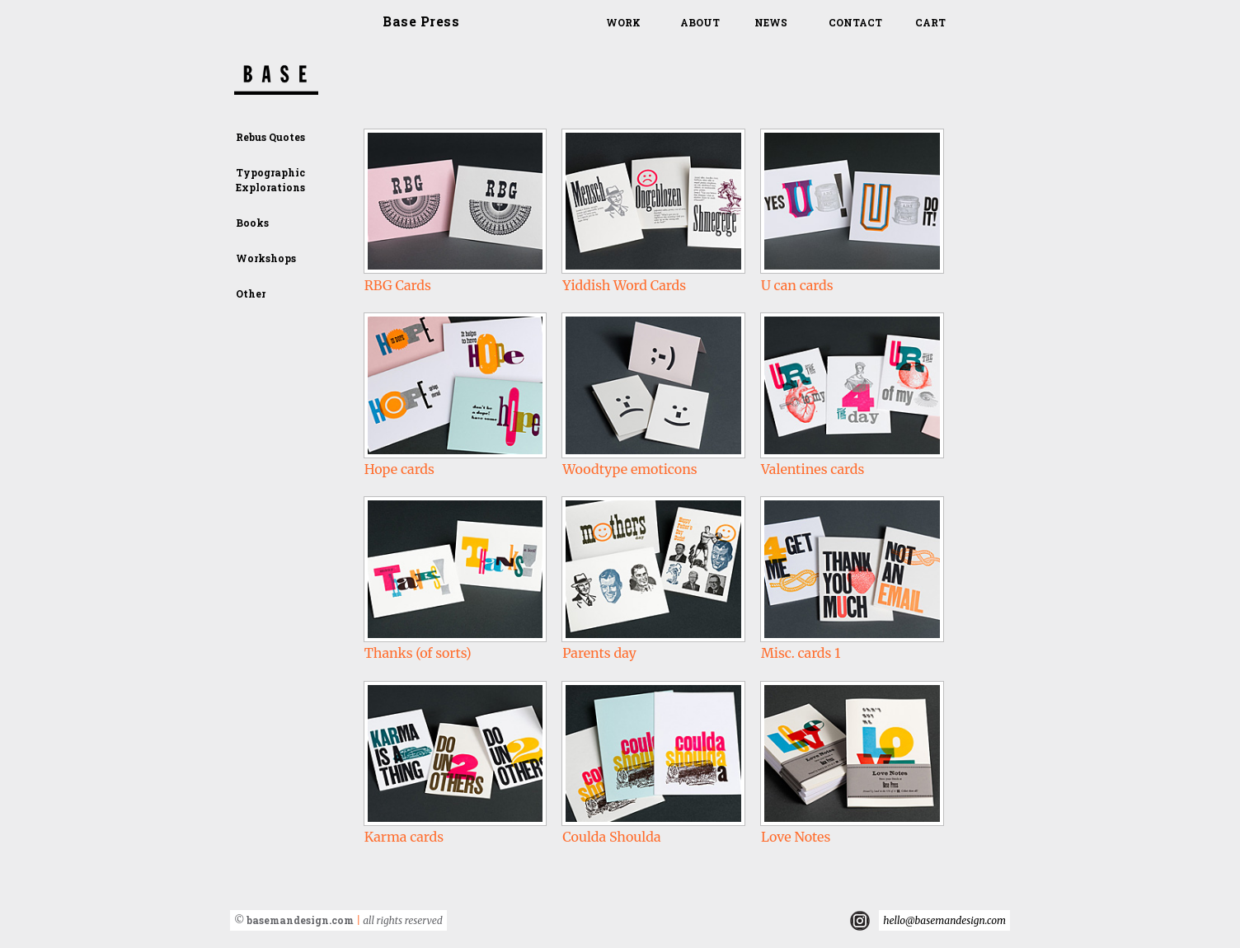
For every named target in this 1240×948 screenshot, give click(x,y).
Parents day (599, 653)
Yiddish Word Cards (624, 285)
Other (250, 293)
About (700, 22)
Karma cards (404, 836)
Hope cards (399, 469)
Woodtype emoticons (629, 469)
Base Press (421, 21)
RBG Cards (397, 285)
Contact (855, 22)
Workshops (266, 258)
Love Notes (795, 836)
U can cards (797, 285)
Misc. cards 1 (801, 653)
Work (623, 22)
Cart (930, 22)
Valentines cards (812, 469)
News (770, 22)
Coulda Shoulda (611, 836)
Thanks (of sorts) (418, 653)
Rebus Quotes (270, 136)
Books (252, 222)
